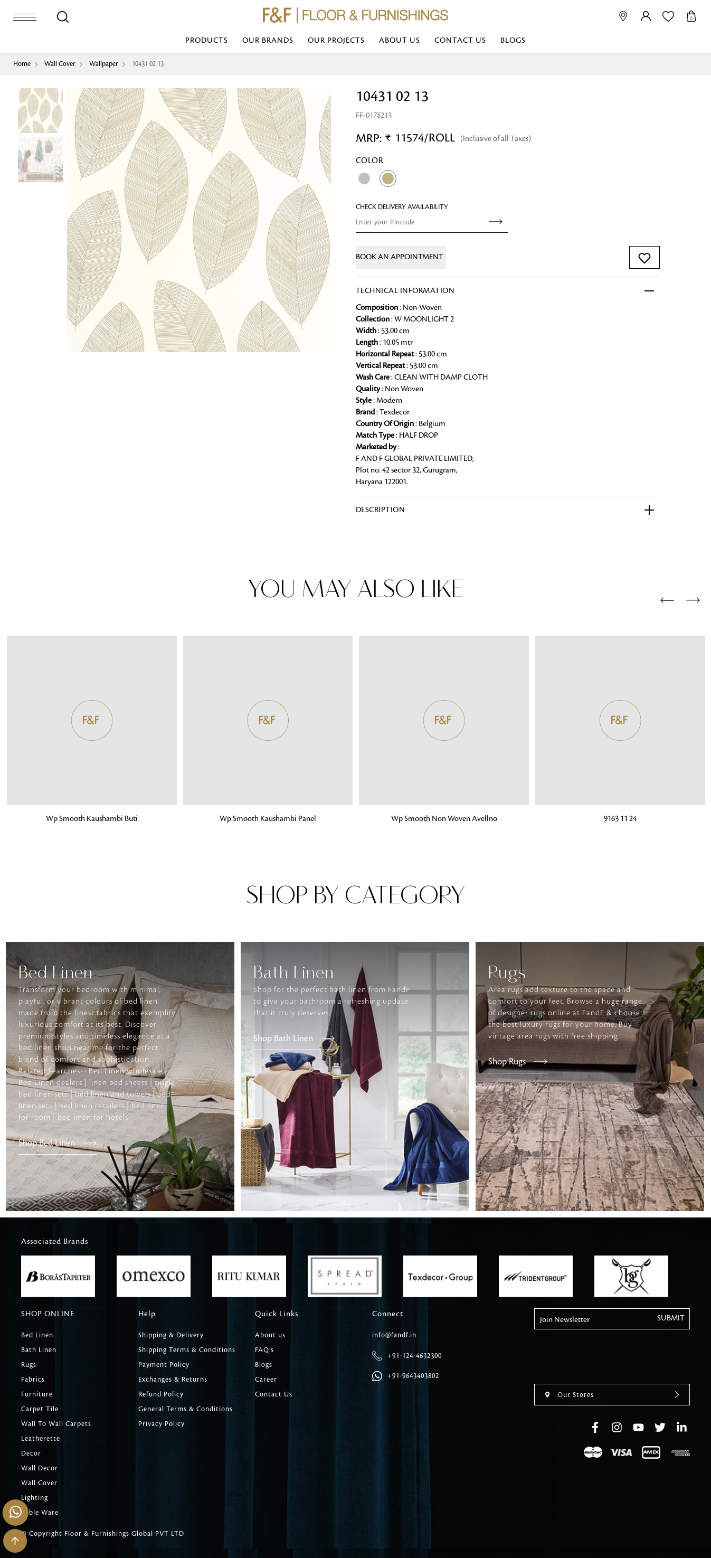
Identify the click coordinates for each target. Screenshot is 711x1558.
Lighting (34, 1498)
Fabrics (33, 1379)
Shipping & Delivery (171, 1335)
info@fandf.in (394, 1335)
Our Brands (267, 40)
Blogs (513, 40)
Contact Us (460, 40)
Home (22, 64)
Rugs (28, 1364)
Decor (31, 1453)
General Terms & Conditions (185, 1409)
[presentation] (667, 601)
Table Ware (40, 1512)
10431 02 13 (148, 64)
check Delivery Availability (402, 207)
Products (206, 40)
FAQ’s (264, 1350)
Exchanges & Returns (172, 1379)
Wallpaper (103, 64)
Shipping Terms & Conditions (186, 1350)
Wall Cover (59, 64)
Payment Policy (163, 1364)
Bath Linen (38, 1350)
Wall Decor (39, 1468)
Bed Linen (37, 1335)
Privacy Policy (161, 1424)
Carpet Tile (40, 1409)
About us (399, 40)
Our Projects (336, 40)
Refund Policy (161, 1394)
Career (266, 1379)
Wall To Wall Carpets (56, 1424)
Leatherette (40, 1438)
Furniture (37, 1394)
